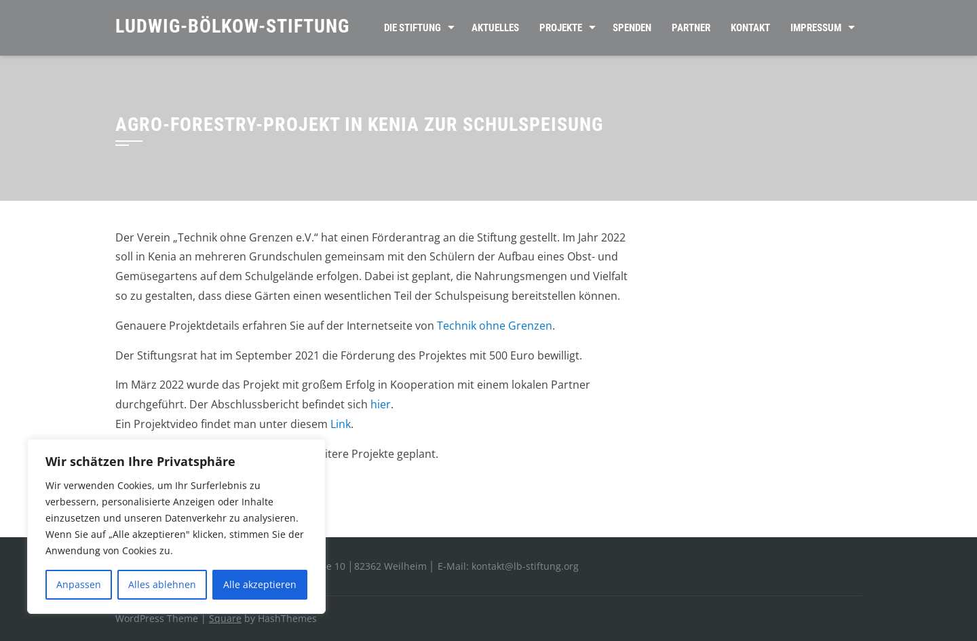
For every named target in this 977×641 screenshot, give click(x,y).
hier (380, 404)
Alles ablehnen (162, 584)
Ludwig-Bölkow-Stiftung (232, 26)
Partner (691, 28)
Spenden (632, 28)
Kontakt (750, 28)
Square (225, 618)
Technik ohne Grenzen (494, 325)
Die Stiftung (412, 28)
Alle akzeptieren (259, 584)
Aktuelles (495, 28)
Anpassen (78, 584)
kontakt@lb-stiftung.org (525, 566)
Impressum (815, 28)
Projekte (560, 28)
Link (340, 423)
